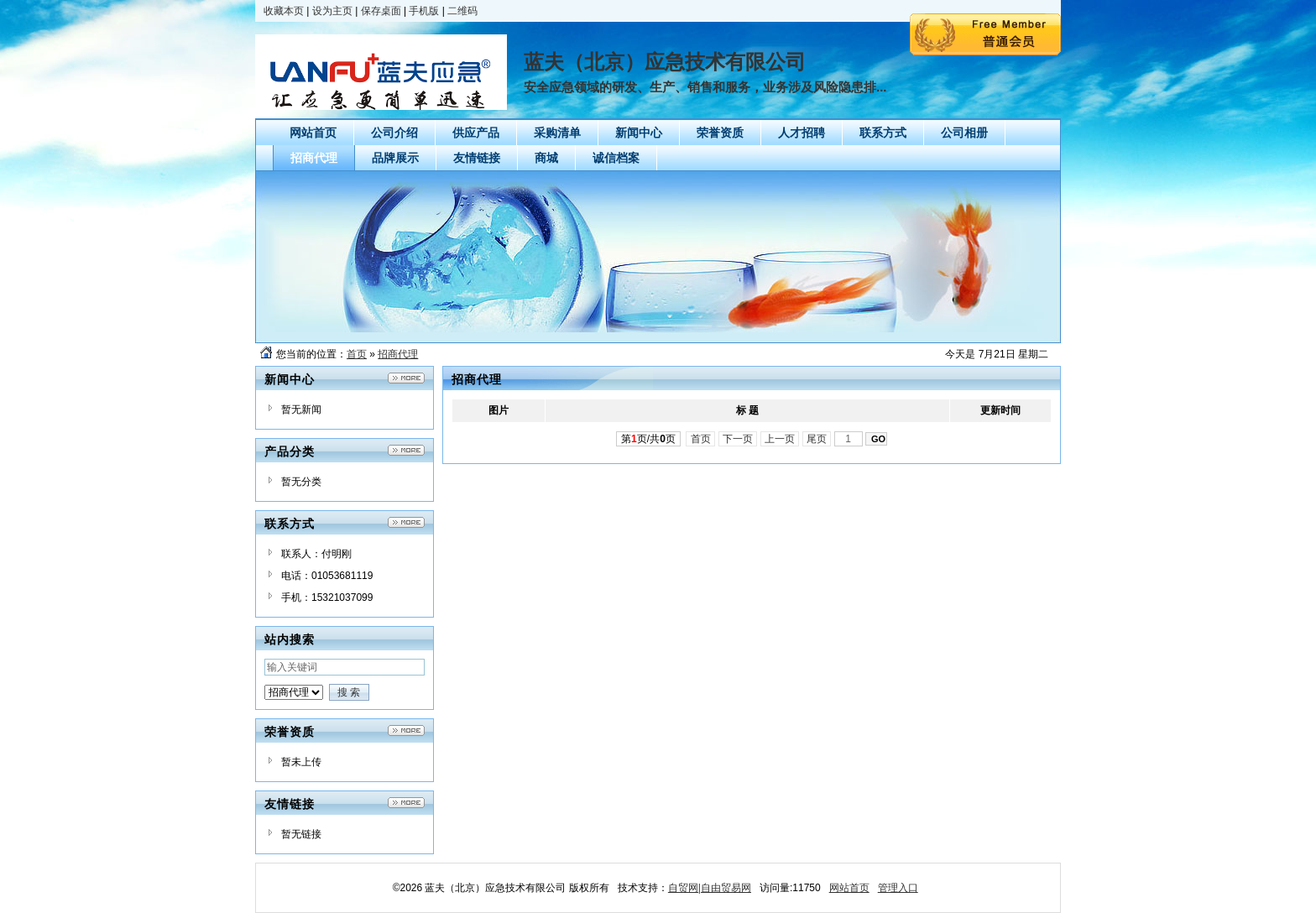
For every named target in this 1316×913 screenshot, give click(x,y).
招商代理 (398, 354)
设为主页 (332, 11)
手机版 (424, 11)
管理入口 (898, 888)
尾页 (817, 439)
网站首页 (849, 888)
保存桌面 (381, 11)
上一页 (780, 439)
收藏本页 (284, 11)
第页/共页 (648, 439)
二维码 (462, 11)
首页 (357, 354)
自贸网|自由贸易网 (709, 888)
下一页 (738, 439)
